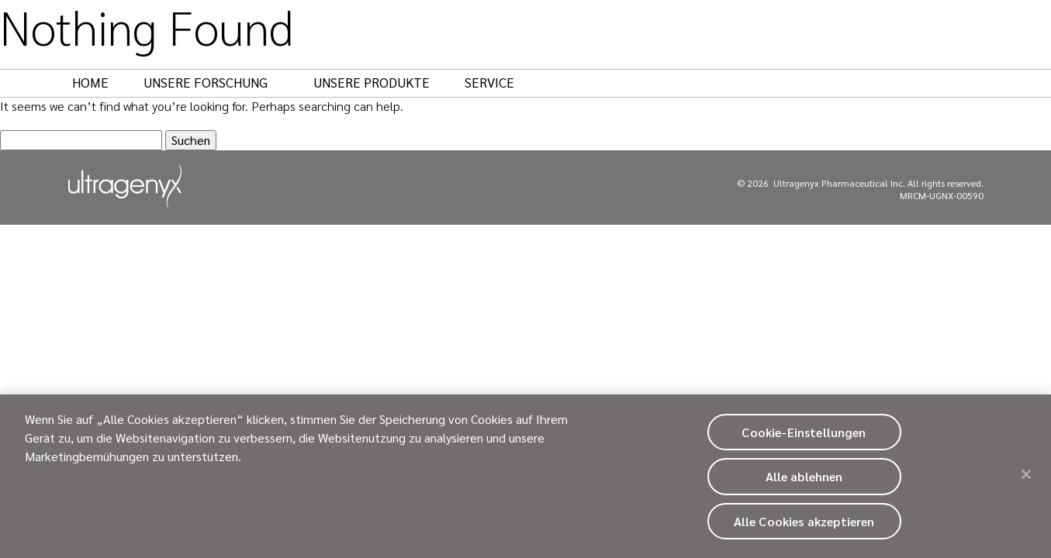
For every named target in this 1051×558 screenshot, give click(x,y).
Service (489, 82)
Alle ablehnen (804, 481)
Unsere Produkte (371, 82)
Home (90, 82)
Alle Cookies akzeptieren (804, 525)
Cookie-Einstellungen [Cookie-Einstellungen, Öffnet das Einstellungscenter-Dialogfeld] (804, 437)
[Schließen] (1026, 479)
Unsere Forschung (213, 82)
